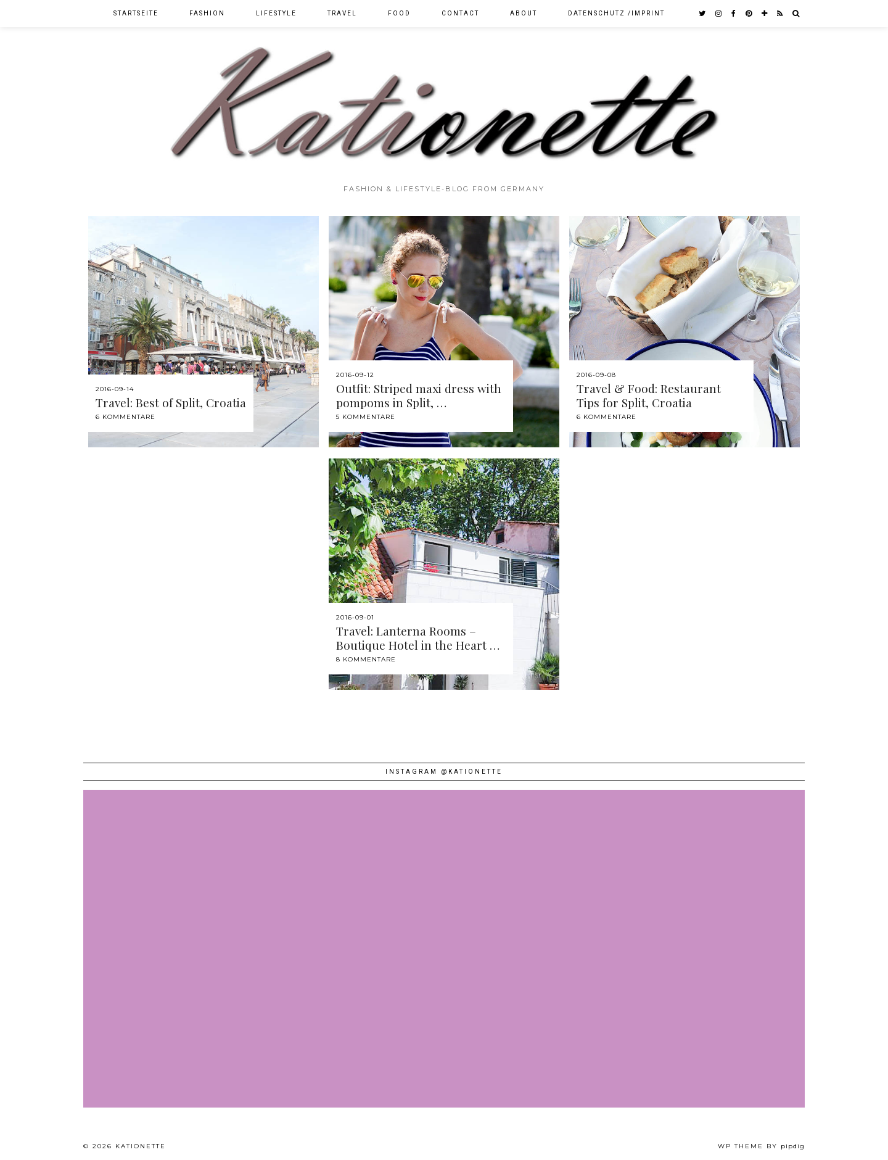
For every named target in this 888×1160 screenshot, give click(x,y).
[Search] (796, 13)
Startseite (135, 13)
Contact (460, 13)
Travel (342, 13)
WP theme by (761, 1146)
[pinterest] (749, 13)
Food (399, 13)
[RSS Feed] (780, 13)
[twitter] (703, 13)
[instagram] (719, 13)
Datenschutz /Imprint (616, 13)
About (523, 13)
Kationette (140, 1146)
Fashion (207, 13)
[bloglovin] (765, 13)
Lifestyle (276, 13)
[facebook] (734, 13)
